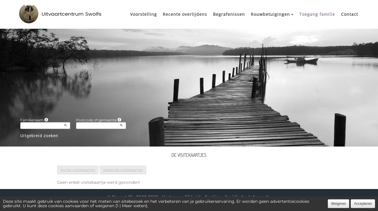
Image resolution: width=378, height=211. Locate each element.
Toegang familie (317, 14)
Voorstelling (143, 14)
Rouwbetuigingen (272, 14)
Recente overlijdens (185, 14)
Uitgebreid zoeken (39, 135)
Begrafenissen (229, 14)
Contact (349, 14)
